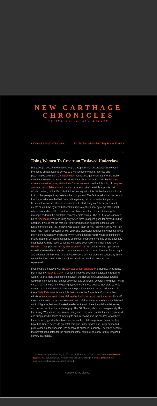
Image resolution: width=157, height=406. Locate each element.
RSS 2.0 (99, 357)
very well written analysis (79, 268)
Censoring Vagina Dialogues (48, 143)
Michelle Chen (39, 246)
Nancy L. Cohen (55, 272)
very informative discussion (75, 246)
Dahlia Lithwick (66, 175)
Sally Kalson (45, 292)
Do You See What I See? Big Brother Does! (98, 143)
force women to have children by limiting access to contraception (77, 296)
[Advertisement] (45, 45)
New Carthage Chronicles (78, 111)
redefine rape (45, 219)
